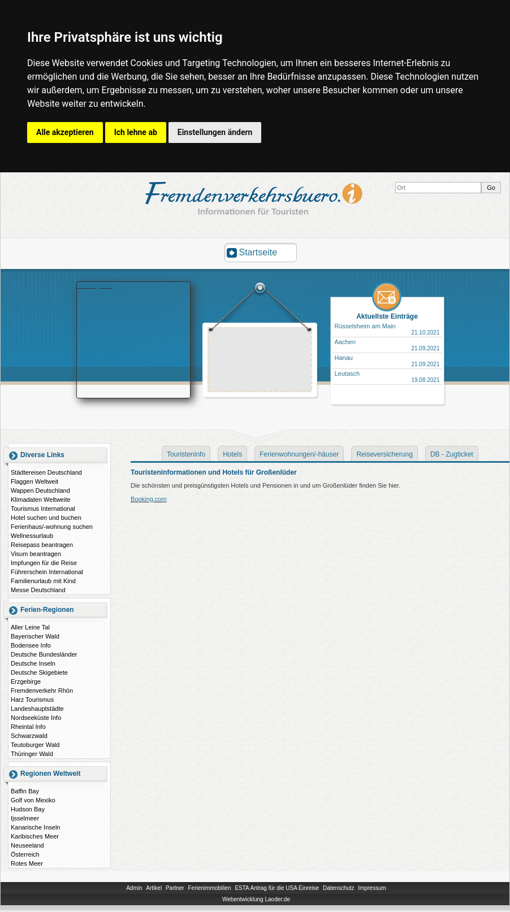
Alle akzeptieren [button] (65, 132)
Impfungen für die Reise (44, 562)
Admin (134, 888)
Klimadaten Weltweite (41, 499)
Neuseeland (27, 845)
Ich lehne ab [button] (135, 132)
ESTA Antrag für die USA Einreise (277, 888)
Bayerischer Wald (35, 636)
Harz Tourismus (32, 699)
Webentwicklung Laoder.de (256, 899)
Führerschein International (47, 571)
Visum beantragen (36, 553)
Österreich (25, 854)
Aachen (345, 341)
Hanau (344, 357)
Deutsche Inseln (33, 663)
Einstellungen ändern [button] (215, 132)
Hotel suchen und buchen (46, 517)
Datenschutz (339, 888)
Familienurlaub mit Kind (43, 580)
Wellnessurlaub (32, 535)
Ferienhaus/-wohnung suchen (52, 526)
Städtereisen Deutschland (46, 472)
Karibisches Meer (35, 836)
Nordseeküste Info (36, 717)
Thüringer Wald (32, 753)
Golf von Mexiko (33, 800)
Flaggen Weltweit (34, 481)
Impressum (372, 888)
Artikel (154, 888)
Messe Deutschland (38, 590)
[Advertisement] (260, 361)
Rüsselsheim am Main (365, 326)
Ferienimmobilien (209, 888)
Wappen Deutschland (40, 490)
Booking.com (95, 285)
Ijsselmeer (25, 818)
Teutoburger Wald (35, 744)
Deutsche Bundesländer (44, 654)
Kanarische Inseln (35, 827)
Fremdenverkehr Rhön (42, 690)
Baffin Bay (25, 791)
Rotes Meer (27, 863)
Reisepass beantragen (42, 544)
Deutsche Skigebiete (39, 672)
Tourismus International (43, 508)
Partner (175, 888)
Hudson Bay (28, 809)
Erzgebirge (26, 681)
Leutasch (347, 373)
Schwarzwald (29, 735)
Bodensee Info (31, 645)
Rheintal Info (28, 726)
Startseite (258, 252)
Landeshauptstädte (37, 708)
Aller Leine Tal (30, 627)
